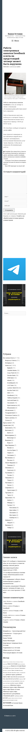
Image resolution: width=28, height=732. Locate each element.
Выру (9, 443)
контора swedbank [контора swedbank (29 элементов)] (14, 681)
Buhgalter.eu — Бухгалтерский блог (14, 631)
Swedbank (8, 151)
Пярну (9, 480)
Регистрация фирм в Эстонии (12, 653)
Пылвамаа (8, 473)
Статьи (7, 420)
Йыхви (9, 448)
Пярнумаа (8, 478)
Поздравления (10, 413)
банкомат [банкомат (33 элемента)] (17, 668)
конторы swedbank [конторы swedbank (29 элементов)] (10, 683)
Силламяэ (10, 455)
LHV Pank (10, 385)
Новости (23, 151)
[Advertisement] (14, 19)
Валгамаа (8, 430)
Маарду (9, 502)
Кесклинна (12, 507)
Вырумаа (8, 440)
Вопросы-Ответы (11, 360)
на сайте (10, 716)
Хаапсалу (10, 470)
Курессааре (11, 490)
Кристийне (12, 510)
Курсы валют (7, 423)
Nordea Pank (11, 390)
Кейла (9, 500)
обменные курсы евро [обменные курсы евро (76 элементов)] (10, 687)
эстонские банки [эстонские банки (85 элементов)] (17, 703)
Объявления (9, 410)
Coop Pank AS (11, 373)
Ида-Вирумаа (9, 445)
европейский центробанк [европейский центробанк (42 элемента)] (12, 679)
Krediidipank (11, 383)
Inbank (9, 380)
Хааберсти (12, 517)
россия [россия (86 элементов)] (5, 698)
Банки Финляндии (9, 641)
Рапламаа (8, 483)
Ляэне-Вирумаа (10, 463)
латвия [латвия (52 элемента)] (21, 683)
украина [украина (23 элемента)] (9, 698)
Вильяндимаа (9, 435)
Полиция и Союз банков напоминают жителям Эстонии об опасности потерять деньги (14, 162)
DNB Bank (10, 378)
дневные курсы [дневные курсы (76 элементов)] (11, 674)
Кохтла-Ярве (11, 450)
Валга (9, 433)
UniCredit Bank (11, 400)
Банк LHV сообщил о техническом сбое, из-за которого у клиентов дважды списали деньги (14, 563)
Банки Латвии (7, 638)
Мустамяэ (12, 515)
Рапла (9, 485)
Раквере (10, 465)
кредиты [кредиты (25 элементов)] (17, 683)
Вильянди (10, 438)
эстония (5, 158)
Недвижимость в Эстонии (11, 648)
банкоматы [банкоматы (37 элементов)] (22, 668)
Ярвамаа (8, 525)
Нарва (9, 453)
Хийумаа (8, 520)
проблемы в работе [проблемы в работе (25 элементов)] (19, 695)
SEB (8, 393)
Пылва (9, 475)
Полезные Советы (11, 415)
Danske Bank (11, 375)
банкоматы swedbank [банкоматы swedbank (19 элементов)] (7, 670)
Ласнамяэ (12, 512)
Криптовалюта (12, 405)
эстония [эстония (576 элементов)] (7, 702)
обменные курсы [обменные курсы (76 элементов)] (15, 685)
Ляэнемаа (8, 468)
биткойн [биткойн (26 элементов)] (9, 672)
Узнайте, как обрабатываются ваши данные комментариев (14, 218)
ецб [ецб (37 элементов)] (24, 678)
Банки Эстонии (15, 34)
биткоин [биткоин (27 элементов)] (21, 670)
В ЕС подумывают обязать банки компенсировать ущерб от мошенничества (14, 581)
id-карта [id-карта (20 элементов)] (4, 661)
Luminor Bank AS (12, 388)
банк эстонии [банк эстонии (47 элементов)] (15, 670)
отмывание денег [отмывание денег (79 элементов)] (8, 696)
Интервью (8, 363)
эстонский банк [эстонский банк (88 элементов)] (8, 705)
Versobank (10, 403)
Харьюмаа (8, 498)
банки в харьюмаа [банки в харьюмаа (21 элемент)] (7, 666)
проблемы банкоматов (11, 153)
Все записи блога (16, 151)
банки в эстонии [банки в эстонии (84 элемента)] (16, 666)
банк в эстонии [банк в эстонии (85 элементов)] (12, 664)
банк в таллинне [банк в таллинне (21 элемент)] (16, 661)
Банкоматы (9, 428)
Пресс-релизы (10, 418)
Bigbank (9, 368)
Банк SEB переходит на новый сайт (15, 166)
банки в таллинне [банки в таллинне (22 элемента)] (21, 664)
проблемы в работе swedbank (16, 155)
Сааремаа (8, 488)
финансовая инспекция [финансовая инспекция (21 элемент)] (17, 698)
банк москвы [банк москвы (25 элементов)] (11, 668)
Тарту (9, 495)
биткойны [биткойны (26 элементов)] (14, 672)
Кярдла (9, 522)
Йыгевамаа (9, 458)
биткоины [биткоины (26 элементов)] (5, 672)
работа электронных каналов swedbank (14, 157)
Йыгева (9, 460)
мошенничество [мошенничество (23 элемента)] (6, 685)
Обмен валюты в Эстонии (11, 650)
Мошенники (11, 408)
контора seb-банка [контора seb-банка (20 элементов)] (6, 681)
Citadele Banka (11, 370)
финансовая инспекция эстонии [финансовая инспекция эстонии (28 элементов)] (10, 700)
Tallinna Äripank (12, 398)
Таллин (9, 505)
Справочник (7, 425)
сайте (9, 130)
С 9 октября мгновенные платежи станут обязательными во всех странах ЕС (14, 575)
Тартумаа (8, 493)
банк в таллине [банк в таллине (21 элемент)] (9, 661)
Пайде (9, 527)
